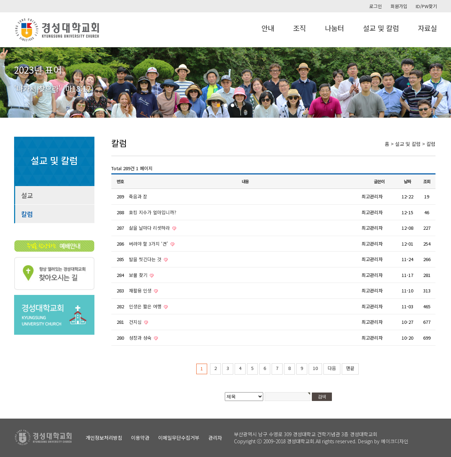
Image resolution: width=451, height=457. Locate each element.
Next (441, 82)
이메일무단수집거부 (178, 437)
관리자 (215, 437)
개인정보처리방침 (104, 437)
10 (315, 368)
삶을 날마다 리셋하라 (150, 227)
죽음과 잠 (138, 196)
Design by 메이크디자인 (383, 441)
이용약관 (140, 437)
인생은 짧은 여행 (146, 306)
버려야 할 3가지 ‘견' (149, 243)
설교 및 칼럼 (381, 28)
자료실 (427, 28)
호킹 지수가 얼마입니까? (152, 212)
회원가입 (398, 6)
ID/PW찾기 (426, 6)
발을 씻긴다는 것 (146, 259)
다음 (332, 368)
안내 (267, 28)
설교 (27, 195)
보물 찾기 (139, 275)
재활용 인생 (141, 290)
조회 (426, 181)
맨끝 (350, 368)
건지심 (136, 322)
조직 (299, 28)
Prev (9, 82)
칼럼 (27, 213)
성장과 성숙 (141, 337)
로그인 (375, 6)
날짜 (407, 181)
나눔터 (334, 28)
